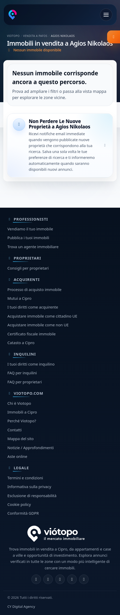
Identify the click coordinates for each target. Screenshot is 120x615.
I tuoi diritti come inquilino (31, 364)
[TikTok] (84, 579)
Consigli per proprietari (28, 268)
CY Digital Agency (21, 606)
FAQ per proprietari (24, 381)
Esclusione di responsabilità (31, 495)
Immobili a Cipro (22, 412)
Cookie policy (19, 504)
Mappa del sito (20, 438)
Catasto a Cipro (21, 342)
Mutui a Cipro (19, 298)
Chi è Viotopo (19, 403)
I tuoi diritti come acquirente (32, 307)
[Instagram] (48, 579)
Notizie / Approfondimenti (30, 447)
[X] (60, 579)
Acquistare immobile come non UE (38, 324)
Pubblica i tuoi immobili (28, 237)
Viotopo (13, 36)
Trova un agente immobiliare (33, 246)
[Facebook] (36, 579)
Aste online (17, 456)
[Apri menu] (106, 15)
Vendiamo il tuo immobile (30, 228)
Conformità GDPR (23, 513)
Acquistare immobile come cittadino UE (42, 316)
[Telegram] (72, 579)
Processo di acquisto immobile (34, 289)
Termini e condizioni (25, 477)
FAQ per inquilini (22, 372)
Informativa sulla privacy (29, 486)
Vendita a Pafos (35, 36)
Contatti (14, 429)
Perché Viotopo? (21, 420)
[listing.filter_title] (113, 36)
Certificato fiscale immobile (31, 333)
